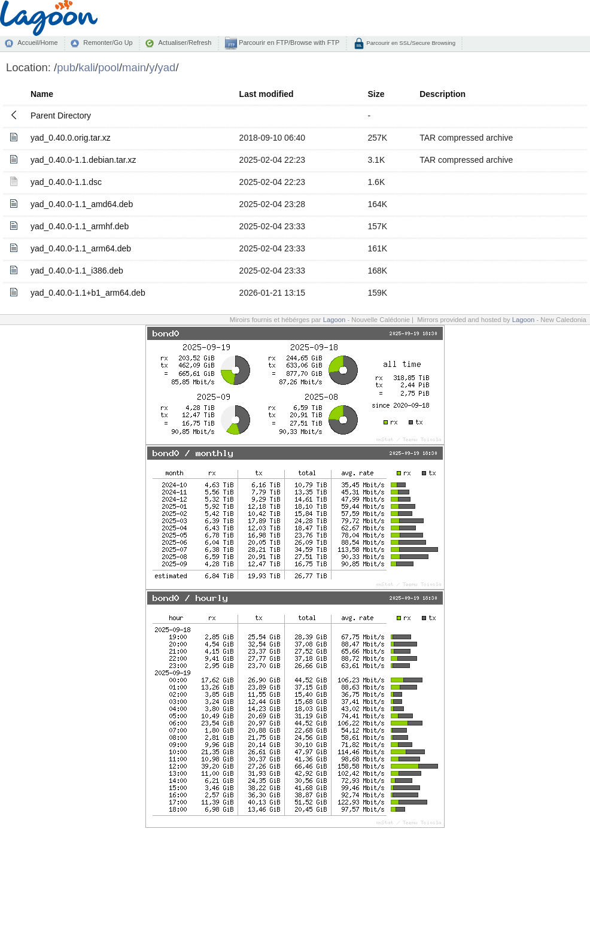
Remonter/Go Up (107, 42)
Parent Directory (61, 115)
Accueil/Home (37, 42)
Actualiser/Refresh (184, 42)
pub (66, 67)
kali (86, 67)
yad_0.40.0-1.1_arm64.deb (81, 248)
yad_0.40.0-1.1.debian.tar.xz (83, 160)
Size (375, 94)
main (134, 67)
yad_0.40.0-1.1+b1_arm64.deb (88, 292)
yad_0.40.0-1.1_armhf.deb (80, 226)
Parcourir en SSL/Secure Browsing (410, 43)
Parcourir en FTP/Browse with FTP (288, 42)
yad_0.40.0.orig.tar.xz (71, 137)
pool (108, 67)
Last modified (266, 94)
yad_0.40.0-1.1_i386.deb (77, 270)
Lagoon (334, 319)
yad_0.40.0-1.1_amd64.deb (82, 204)
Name (42, 94)
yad (167, 67)
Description (442, 94)
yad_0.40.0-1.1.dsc (66, 182)
